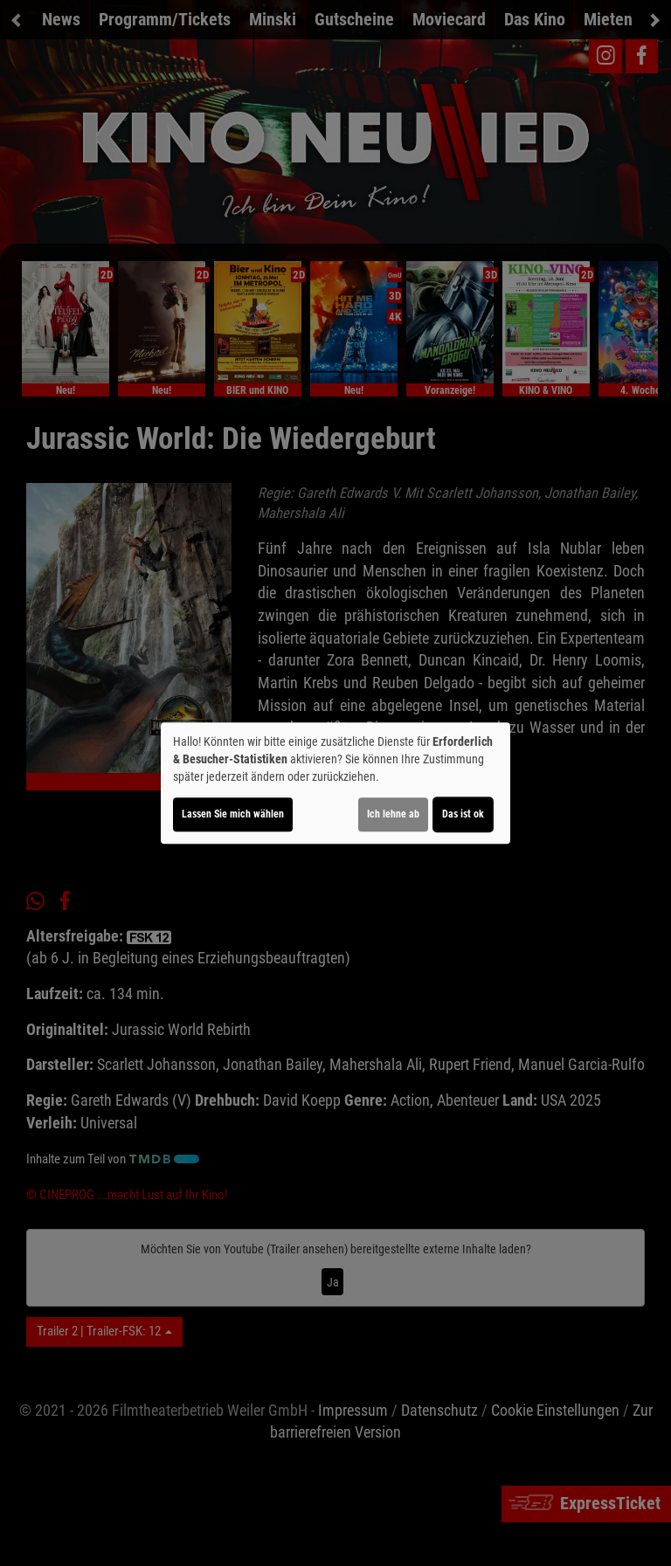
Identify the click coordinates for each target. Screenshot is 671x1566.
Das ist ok (463, 814)
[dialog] (335, 783)
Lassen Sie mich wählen (233, 814)
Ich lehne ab (393, 814)
